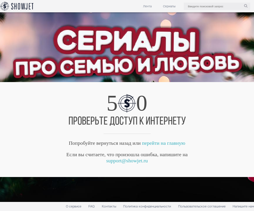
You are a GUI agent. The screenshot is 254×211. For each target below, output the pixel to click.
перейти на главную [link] (163, 143)
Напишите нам (243, 206)
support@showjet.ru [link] (127, 161)
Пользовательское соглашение (202, 206)
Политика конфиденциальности (147, 206)
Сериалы (169, 6)
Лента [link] (147, 6)
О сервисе (73, 206)
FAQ (91, 206)
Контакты (109, 206)
